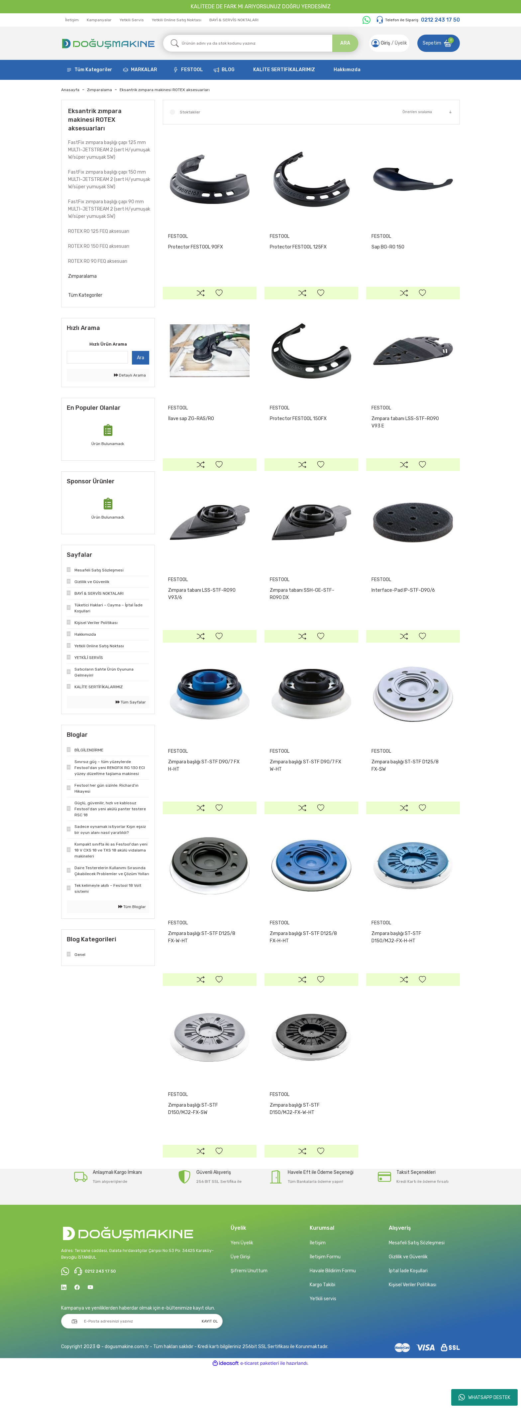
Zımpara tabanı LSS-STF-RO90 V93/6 (202, 607)
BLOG (228, 70)
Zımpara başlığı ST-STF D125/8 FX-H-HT (303, 963)
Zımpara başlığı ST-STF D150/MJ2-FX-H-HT (396, 963)
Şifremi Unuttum (249, 1311)
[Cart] (438, 43)
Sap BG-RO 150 (387, 247)
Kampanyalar (99, 20)
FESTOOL (192, 70)
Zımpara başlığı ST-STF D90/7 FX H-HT (204, 785)
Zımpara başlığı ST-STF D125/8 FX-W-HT (201, 963)
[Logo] (108, 43)
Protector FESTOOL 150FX (298, 425)
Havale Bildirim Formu (333, 1311)
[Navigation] (89, 70)
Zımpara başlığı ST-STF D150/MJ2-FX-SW (193, 1142)
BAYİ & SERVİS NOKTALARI (234, 20)
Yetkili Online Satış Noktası (176, 20)
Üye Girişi (240, 1297)
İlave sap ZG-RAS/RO (191, 425)
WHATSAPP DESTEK (484, 1397)
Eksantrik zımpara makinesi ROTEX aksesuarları (165, 89)
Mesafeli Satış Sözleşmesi (417, 1283)
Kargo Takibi (322, 1325)
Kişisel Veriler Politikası (412, 1325)
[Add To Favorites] (219, 294)
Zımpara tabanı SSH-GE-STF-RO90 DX (302, 607)
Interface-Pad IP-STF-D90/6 (403, 603)
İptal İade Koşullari (408, 1311)
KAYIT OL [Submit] (210, 1362)
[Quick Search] (97, 357)
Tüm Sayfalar (131, 702)
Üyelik (399, 43)
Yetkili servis (323, 1338)
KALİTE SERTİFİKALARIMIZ (284, 70)
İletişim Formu (325, 1297)
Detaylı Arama (130, 375)
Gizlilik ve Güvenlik (408, 1297)
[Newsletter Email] (142, 1362)
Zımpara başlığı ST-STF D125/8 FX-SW (405, 785)
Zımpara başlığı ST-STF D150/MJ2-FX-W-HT (295, 1142)
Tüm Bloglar (132, 906)
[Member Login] (374, 43)
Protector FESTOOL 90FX (195, 247)
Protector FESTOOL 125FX (298, 247)
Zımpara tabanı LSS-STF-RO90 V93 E (405, 428)
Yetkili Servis (132, 20)
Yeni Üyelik (242, 1283)
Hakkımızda (347, 70)
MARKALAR (144, 70)
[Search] (260, 43)
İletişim (72, 20)
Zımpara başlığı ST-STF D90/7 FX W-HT (305, 785)
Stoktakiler (190, 112)
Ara (140, 358)
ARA (345, 43)
